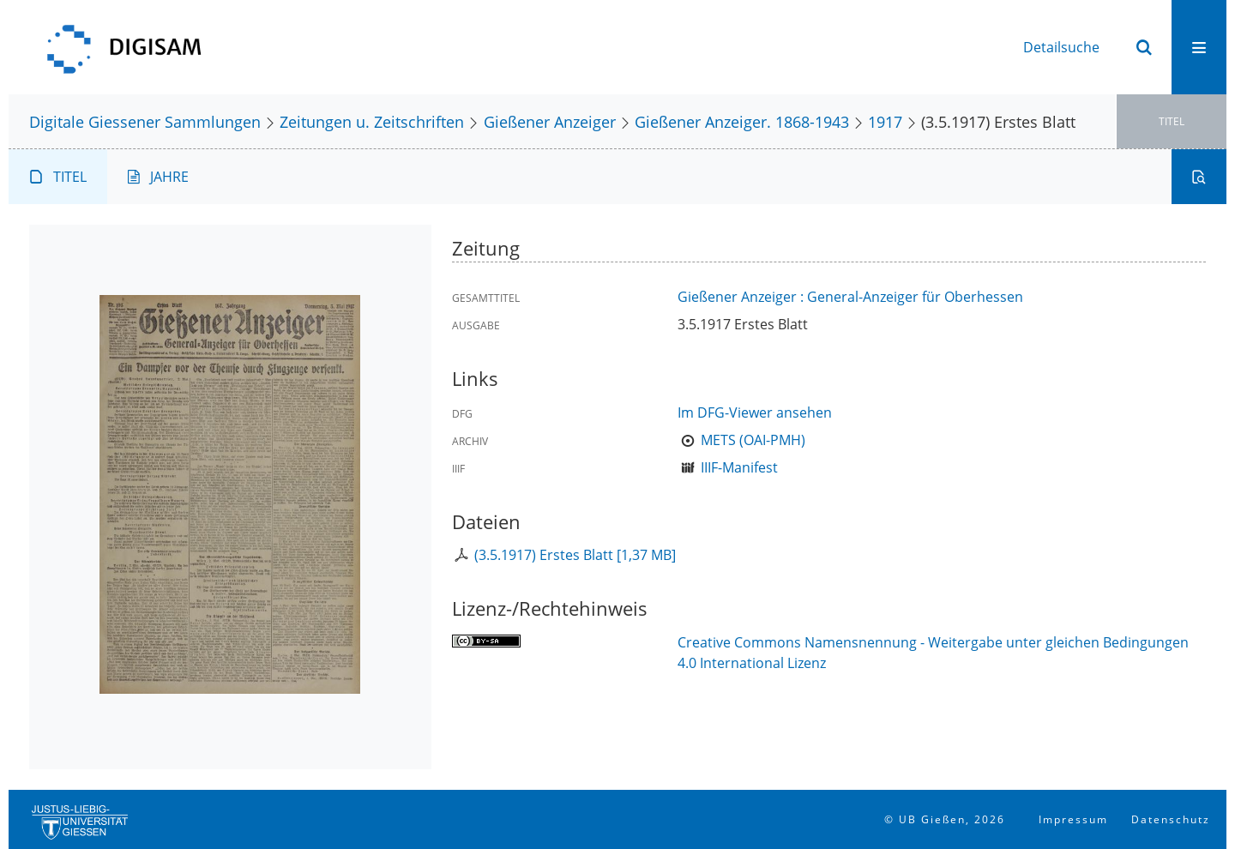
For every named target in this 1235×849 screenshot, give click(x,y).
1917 (885, 121)
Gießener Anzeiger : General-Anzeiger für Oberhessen (850, 296)
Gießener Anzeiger (550, 121)
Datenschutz (1170, 819)
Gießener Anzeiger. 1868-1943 (742, 121)
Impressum (1073, 819)
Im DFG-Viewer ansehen (755, 412)
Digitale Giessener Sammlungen (145, 121)
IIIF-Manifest (739, 467)
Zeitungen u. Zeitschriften (372, 121)
